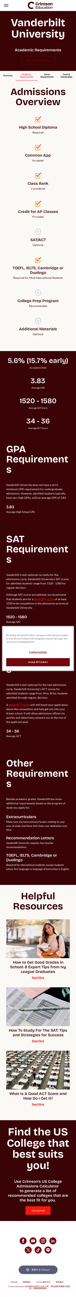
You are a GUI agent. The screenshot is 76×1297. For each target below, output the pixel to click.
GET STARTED (38, 1210)
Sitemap (13, 1282)
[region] (38, 648)
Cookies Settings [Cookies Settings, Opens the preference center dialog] (38, 652)
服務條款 (27, 1282)
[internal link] (8, 75)
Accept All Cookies (38, 662)
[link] (40, 5)
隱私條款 (60, 1282)
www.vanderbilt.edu (38, 60)
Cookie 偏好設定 (43, 1282)
